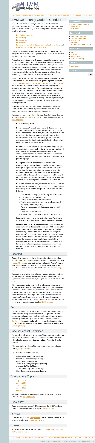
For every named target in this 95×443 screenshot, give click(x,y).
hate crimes (47, 83)
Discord (74, 43)
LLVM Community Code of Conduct (59, 15)
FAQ (72, 52)
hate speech (59, 83)
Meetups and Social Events (81, 45)
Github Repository (77, 58)
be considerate (21, 40)
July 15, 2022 (21, 388)
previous (78, 15)
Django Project (35, 418)
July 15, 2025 (21, 381)
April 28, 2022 (21, 390)
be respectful (21, 42)
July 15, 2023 (21, 385)
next (85, 15)
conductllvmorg (32, 117)
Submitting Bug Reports (79, 38)
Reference (75, 29)
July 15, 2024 (21, 383)
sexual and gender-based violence (29, 83)
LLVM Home (15, 15)
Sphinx (88, 441)
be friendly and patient (24, 35)
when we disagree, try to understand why (31, 47)
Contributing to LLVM (78, 36)
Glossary (74, 54)
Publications (75, 56)
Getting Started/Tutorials (80, 25)
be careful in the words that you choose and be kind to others (38, 45)
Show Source (73, 66)
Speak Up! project (37, 420)
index (91, 15)
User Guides (39, 15)
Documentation (27, 15)
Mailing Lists (75, 41)
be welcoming (21, 38)
